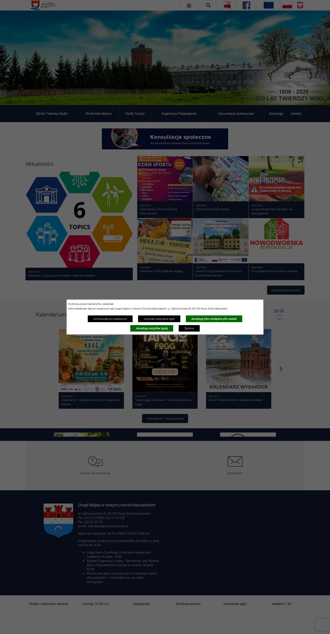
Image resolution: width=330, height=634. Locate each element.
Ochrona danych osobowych (110, 319)
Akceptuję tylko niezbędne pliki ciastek (214, 319)
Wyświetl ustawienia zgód (159, 319)
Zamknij (189, 328)
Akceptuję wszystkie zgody (152, 328)
